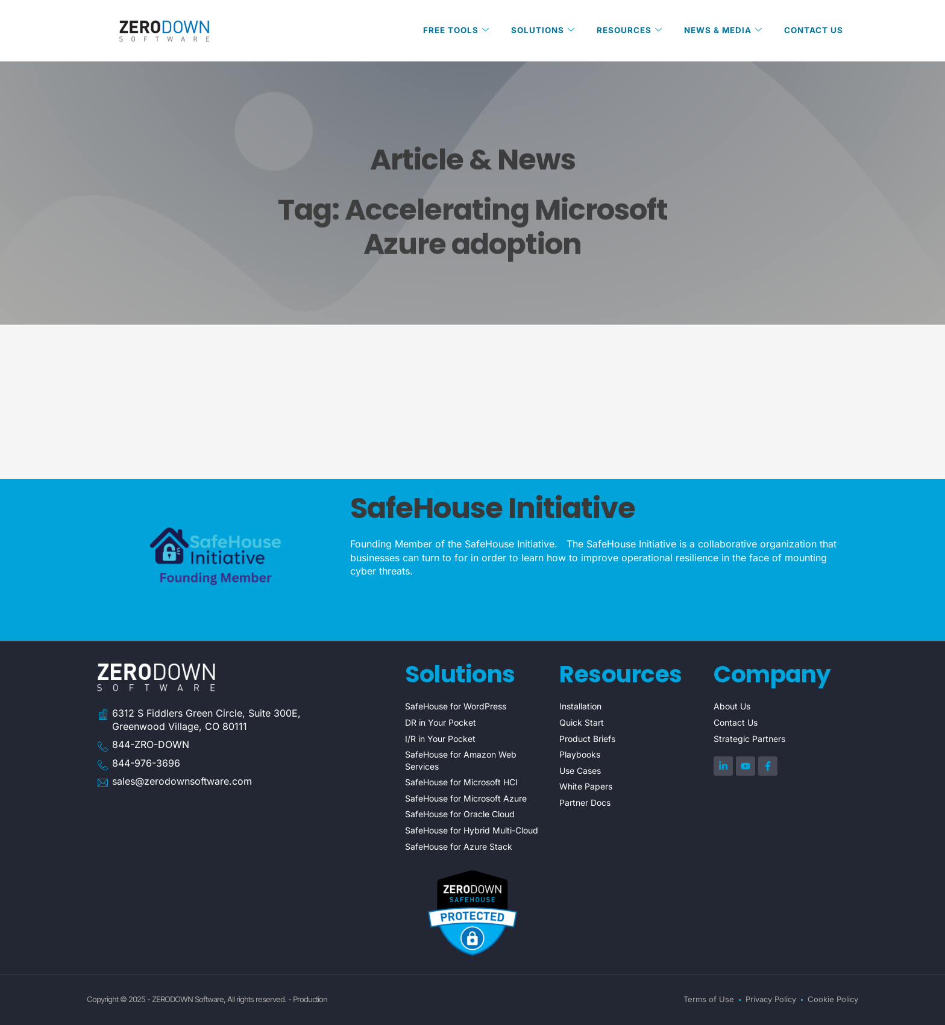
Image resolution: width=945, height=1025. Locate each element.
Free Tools (447, 30)
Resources (624, 30)
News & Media (720, 30)
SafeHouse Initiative (492, 508)
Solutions (536, 30)
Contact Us (813, 30)
